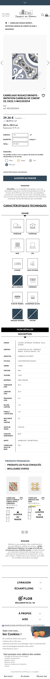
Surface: (6, 135)
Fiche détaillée (25, 330)
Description (25, 334)
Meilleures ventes (18, 469)
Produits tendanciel (17, 461)
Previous (22, 532)
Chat (42, 556)
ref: (4, 109)
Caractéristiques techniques (15, 172)
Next (26, 532)
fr (7, 15)
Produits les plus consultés (24, 465)
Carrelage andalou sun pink (33, 499)
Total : (6, 144)
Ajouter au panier (25, 178)
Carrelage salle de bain (8, 447)
